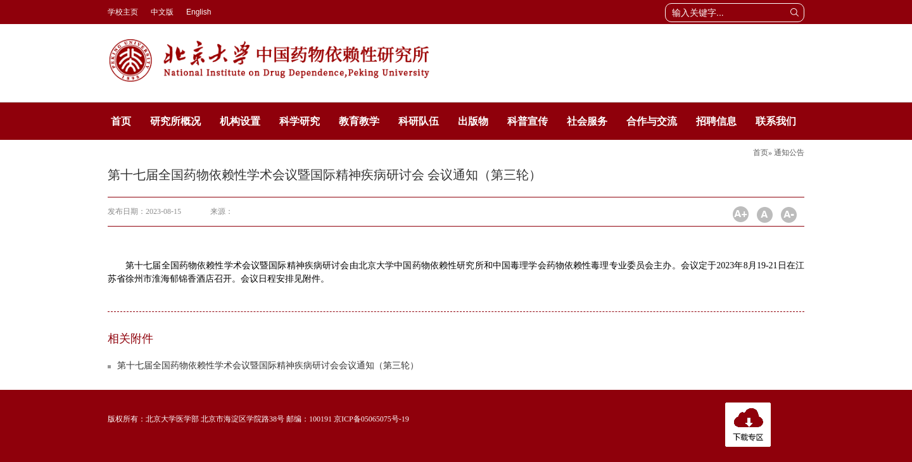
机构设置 (240, 121)
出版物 (473, 121)
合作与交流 (651, 121)
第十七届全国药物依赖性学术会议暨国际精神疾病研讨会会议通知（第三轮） (268, 365)
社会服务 (587, 121)
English (198, 12)
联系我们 (776, 121)
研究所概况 (175, 121)
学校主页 (123, 12)
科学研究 (299, 121)
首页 (121, 121)
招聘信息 (716, 121)
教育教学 (359, 121)
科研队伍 (418, 121)
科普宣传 (527, 121)
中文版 (162, 12)
